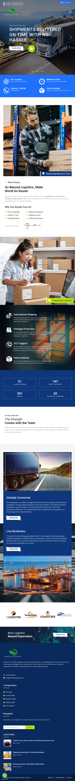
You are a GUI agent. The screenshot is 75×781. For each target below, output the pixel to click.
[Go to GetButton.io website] (5, 779)
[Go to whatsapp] (4, 775)
